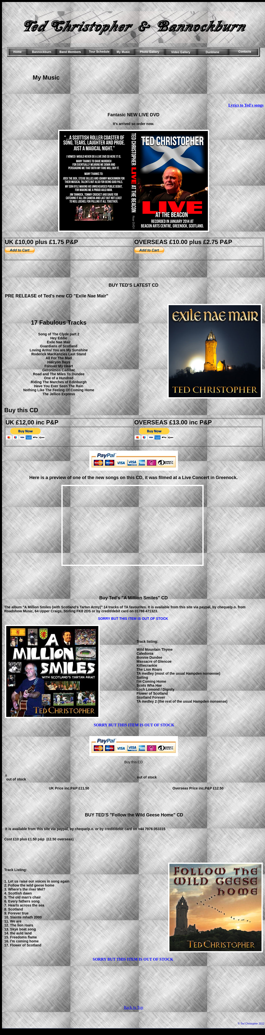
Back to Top (133, 1007)
